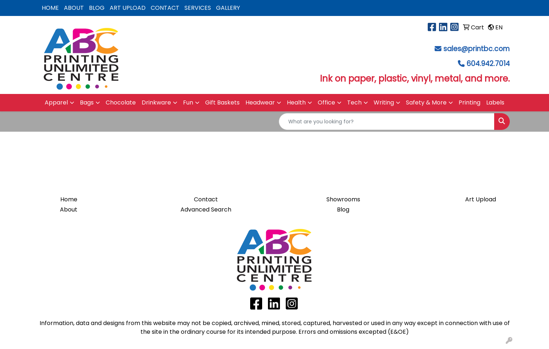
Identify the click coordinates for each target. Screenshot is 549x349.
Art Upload (480, 199)
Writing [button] (384, 102)
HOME (50, 8)
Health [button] (296, 102)
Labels (495, 102)
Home (68, 199)
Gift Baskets (222, 102)
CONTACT (165, 8)
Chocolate (121, 102)
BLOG (97, 8)
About (68, 209)
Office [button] (326, 102)
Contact (206, 199)
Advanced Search (205, 209)
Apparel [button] (56, 102)
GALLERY (228, 8)
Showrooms (343, 199)
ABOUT (74, 8)
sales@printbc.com (476, 49)
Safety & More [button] (426, 102)
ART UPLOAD (128, 8)
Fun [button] (188, 102)
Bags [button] (87, 102)
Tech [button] (354, 102)
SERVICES (197, 8)
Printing (469, 102)
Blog (343, 209)
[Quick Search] (387, 121)
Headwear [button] (260, 102)
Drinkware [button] (156, 102)
